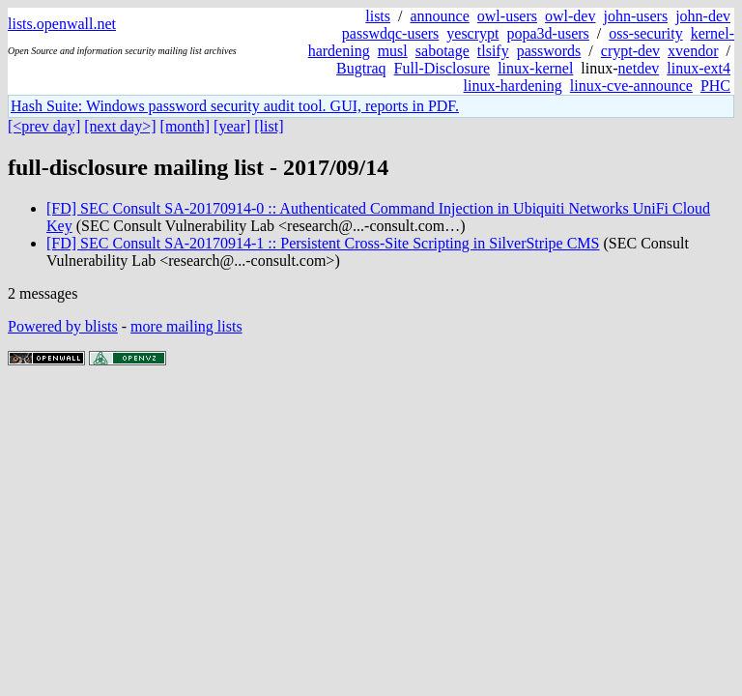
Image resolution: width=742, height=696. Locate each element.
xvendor (693, 51)
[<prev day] (44, 126)
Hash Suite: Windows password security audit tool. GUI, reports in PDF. (235, 106)
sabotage (442, 51)
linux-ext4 (698, 68)
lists (377, 16)
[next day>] (120, 126)
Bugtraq (361, 68)
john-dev (702, 16)
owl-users (507, 16)
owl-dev (570, 16)
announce (440, 16)
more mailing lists (186, 326)
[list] (268, 126)
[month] (185, 126)
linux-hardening (513, 85)
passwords (549, 51)
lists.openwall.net (62, 23)
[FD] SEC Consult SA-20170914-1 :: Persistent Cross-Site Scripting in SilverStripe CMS (322, 243)
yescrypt (472, 33)
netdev (639, 68)
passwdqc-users (390, 33)
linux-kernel (535, 68)
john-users (635, 16)
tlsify (493, 51)
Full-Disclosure (442, 68)
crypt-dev (630, 51)
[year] (232, 126)
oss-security (645, 33)
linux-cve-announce (631, 85)
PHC (715, 85)
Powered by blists (63, 326)
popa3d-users (547, 33)
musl (393, 51)
